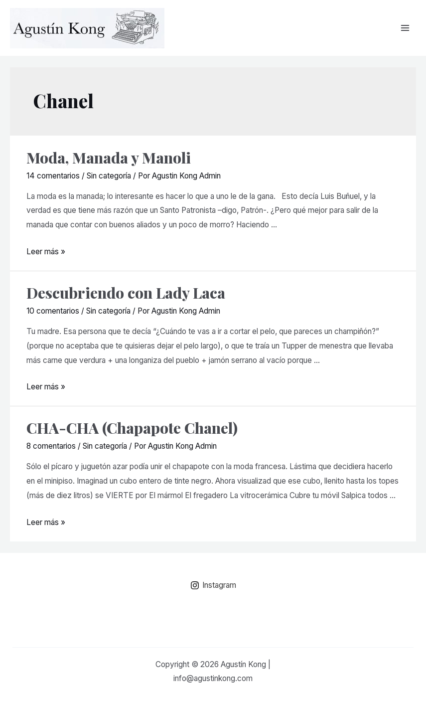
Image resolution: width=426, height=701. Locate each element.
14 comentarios (53, 175)
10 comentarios (52, 311)
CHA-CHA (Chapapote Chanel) (132, 428)
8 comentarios (51, 446)
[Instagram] (213, 585)
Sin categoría (109, 175)
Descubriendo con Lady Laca (125, 293)
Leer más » (45, 251)
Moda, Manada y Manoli (108, 158)
